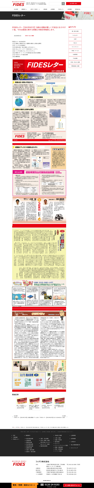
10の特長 (16, 9)
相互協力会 (77, 9)
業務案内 (24, 9)
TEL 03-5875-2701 (71, 470)
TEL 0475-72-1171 (71, 468)
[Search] (63, 3)
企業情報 (53, 9)
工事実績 (45, 9)
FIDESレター (61, 9)
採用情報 (70, 9)
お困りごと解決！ (35, 9)
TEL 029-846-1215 (71, 474)
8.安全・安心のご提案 (29, 35)
